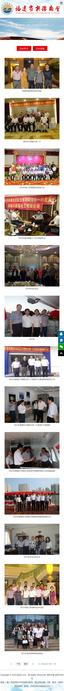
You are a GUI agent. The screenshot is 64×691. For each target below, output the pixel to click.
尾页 (26, 664)
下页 (18, 664)
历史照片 (35, 25)
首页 (28, 25)
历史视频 (40, 48)
